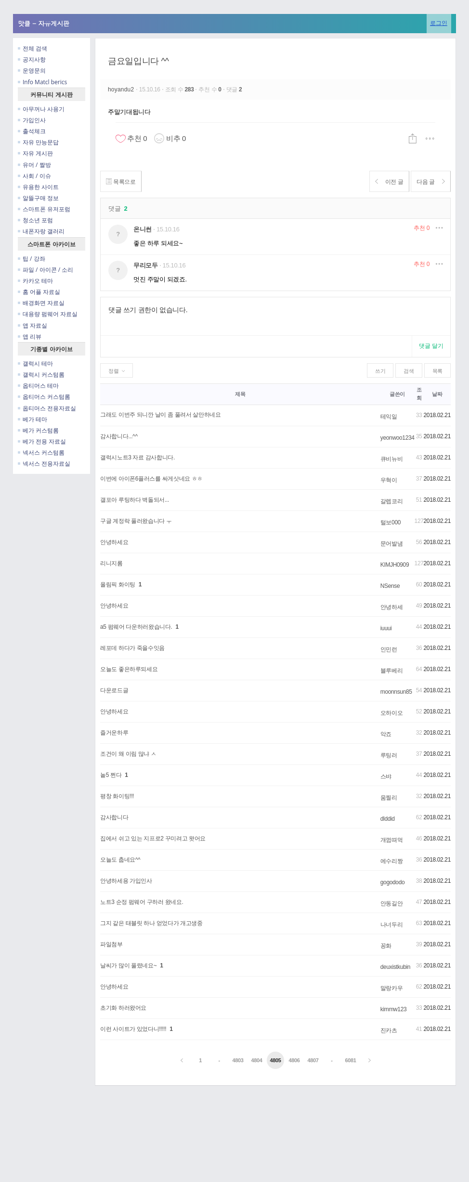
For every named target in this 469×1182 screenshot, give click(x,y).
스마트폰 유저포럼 (44, 209)
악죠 (385, 734)
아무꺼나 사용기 (41, 109)
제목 (240, 394)
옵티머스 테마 (38, 385)
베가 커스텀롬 (38, 430)
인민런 (388, 649)
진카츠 (388, 1030)
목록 (437, 371)
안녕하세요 (114, 542)
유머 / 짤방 (34, 165)
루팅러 (388, 755)
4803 (238, 1060)
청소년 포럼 (35, 220)
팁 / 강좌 (31, 258)
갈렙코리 (391, 501)
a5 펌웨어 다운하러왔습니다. (136, 626)
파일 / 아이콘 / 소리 (45, 270)
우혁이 (388, 480)
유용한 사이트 (38, 187)
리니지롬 (111, 563)
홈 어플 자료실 (39, 292)
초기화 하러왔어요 (123, 1007)
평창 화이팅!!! (117, 796)
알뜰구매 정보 (38, 198)
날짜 (437, 394)
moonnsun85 (396, 691)
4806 (294, 1060)
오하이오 (391, 713)
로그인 (438, 23)
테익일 (388, 416)
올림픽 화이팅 (117, 584)
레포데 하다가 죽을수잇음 (132, 648)
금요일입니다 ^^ (138, 61)
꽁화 (385, 945)
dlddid (387, 818)
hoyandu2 (122, 89)
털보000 (390, 522)
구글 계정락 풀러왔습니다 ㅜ (136, 521)
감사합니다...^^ (119, 436)
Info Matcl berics (42, 82)
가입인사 (32, 120)
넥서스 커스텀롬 (41, 452)
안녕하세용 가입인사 (126, 880)
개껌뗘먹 (391, 840)
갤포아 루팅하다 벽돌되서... (134, 499)
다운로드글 (114, 690)
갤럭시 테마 (35, 363)
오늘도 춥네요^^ (120, 859)
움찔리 (388, 797)
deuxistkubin (395, 967)
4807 (312, 1060)
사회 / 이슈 (34, 176)
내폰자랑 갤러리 (41, 231)
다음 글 (428, 182)
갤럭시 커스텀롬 (41, 374)
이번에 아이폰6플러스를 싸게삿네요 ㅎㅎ (151, 478)
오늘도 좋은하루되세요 (128, 669)
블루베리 (391, 670)
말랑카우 (391, 988)
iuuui (386, 628)
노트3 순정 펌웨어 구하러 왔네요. (141, 902)
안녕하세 (391, 607)
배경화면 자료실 (41, 303)
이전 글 (382, 182)
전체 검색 (32, 48)
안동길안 (391, 903)
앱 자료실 (32, 325)
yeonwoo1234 (397, 437)
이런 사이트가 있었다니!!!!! (133, 1029)
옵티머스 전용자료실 (47, 408)
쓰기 (380, 371)
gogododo (392, 882)
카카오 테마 (35, 281)
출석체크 (32, 131)
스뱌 (385, 776)
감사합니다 (114, 817)
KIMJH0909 (394, 564)
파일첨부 (111, 944)
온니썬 (142, 229)
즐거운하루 (114, 732)
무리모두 (145, 265)
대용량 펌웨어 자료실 (48, 314)
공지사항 (32, 59)
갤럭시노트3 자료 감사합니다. (137, 457)
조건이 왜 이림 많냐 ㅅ (128, 753)
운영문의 (32, 70)
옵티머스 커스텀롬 (44, 397)
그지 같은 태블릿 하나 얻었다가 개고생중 (151, 923)
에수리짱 (391, 861)
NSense (390, 586)
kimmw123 (393, 1009)
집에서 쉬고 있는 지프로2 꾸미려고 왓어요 (153, 838)
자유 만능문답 (38, 142)
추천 (422, 228)
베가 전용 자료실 (42, 441)
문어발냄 (391, 543)
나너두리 (391, 924)
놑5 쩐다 (110, 775)
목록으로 (123, 182)
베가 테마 (32, 419)
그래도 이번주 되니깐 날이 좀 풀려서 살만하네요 (160, 414)
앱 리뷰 (29, 336)
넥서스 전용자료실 (44, 463)
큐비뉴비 (391, 459)
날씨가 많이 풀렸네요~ (128, 965)
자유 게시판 (35, 153)
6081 (350, 1060)
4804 (256, 1060)
